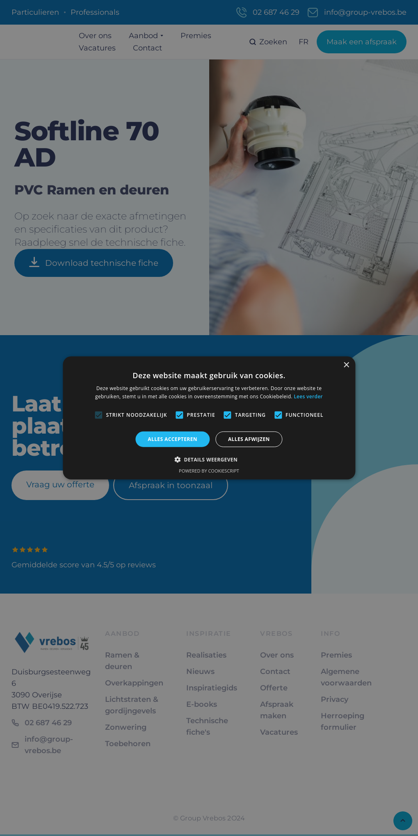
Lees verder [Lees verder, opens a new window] (308, 396)
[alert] (209, 418)
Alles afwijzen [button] (249, 439)
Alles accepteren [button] (172, 439)
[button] (209, 459)
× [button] (346, 365)
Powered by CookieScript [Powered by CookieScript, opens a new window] (209, 471)
